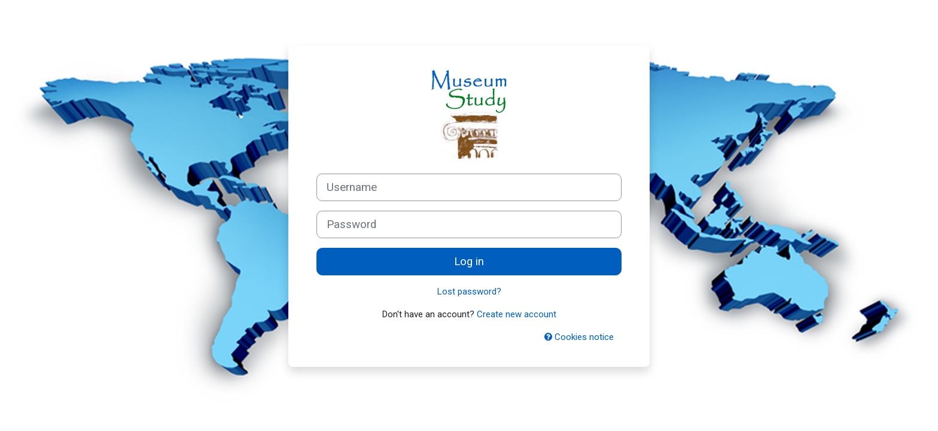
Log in (469, 261)
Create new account (516, 314)
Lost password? (469, 291)
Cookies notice (579, 337)
